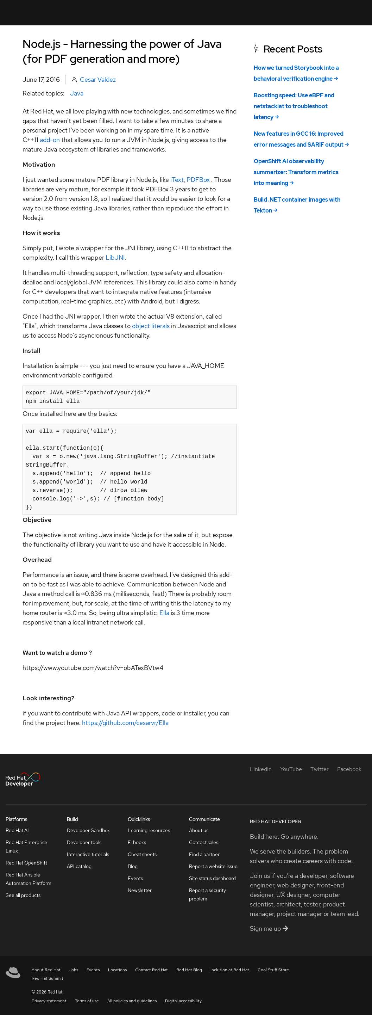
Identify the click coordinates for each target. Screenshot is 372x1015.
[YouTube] (291, 769)
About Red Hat (46, 970)
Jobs (73, 970)
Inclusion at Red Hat (229, 970)
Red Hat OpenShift (26, 863)
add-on (50, 140)
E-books (137, 842)
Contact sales (203, 842)
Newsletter (140, 890)
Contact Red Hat (151, 970)
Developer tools (84, 842)
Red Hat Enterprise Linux (26, 846)
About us (198, 830)
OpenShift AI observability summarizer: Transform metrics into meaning (296, 172)
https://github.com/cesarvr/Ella (125, 723)
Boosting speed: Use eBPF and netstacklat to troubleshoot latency (294, 106)
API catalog (79, 866)
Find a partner (204, 854)
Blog (133, 866)
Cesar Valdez (98, 79)
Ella (165, 613)
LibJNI (115, 257)
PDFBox (199, 180)
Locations (117, 970)
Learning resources (149, 830)
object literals (151, 326)
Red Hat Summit (47, 978)
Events (135, 878)
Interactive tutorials (88, 854)
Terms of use (87, 1001)
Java (76, 93)
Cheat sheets (142, 854)
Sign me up (269, 928)
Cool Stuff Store (273, 970)
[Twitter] (319, 769)
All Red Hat (335, 12)
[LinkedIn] (261, 769)
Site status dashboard (212, 878)
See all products (23, 895)
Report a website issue (213, 866)
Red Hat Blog (189, 970)
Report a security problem (207, 894)
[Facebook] (349, 769)
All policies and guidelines (132, 1001)
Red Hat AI (17, 830)
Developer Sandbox (88, 830)
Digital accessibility (183, 1001)
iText (177, 180)
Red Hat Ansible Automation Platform (28, 879)
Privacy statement (49, 1001)
